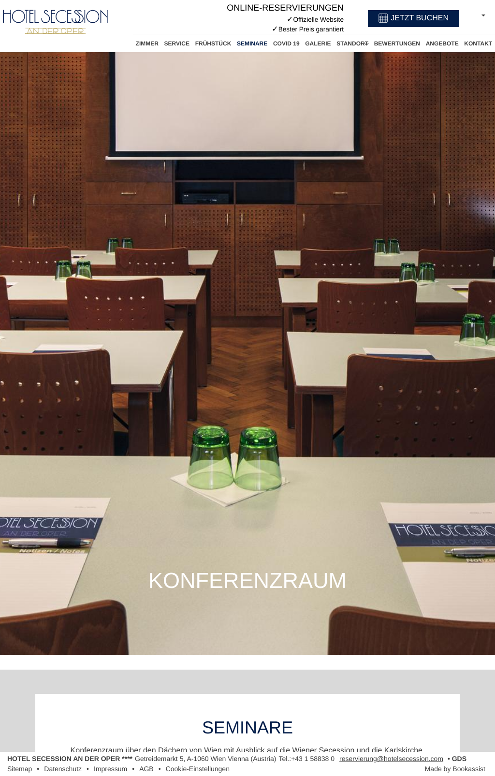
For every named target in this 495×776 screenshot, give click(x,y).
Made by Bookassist (455, 769)
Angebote (442, 43)
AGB (146, 769)
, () (205, 758)
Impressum (110, 769)
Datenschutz (63, 769)
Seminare (252, 43)
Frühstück (213, 43)
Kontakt (478, 43)
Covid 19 (286, 43)
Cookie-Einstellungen (198, 769)
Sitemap (19, 769)
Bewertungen (397, 43)
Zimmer (147, 43)
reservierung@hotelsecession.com (391, 758)
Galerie (318, 43)
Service (176, 43)
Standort (352, 43)
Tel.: (306, 758)
